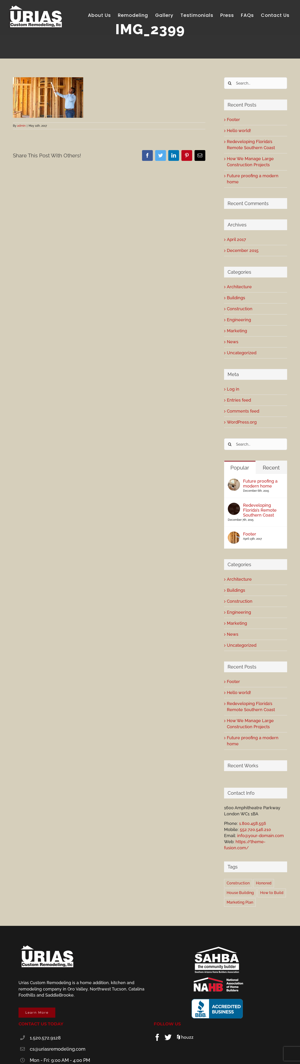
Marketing (237, 330)
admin (21, 125)
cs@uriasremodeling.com (57, 1049)
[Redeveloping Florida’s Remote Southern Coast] (234, 505)
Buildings (236, 297)
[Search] (230, 83)
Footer (233, 119)
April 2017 (236, 239)
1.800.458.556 (252, 823)
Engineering (239, 319)
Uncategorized (241, 352)
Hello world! (239, 130)
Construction (239, 308)
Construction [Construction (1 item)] (238, 883)
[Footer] (234, 534)
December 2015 (243, 250)
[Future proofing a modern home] (234, 481)
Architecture (239, 286)
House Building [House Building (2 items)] (240, 892)
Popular (239, 468)
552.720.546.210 (255, 829)
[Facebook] (157, 1037)
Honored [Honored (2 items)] (263, 883)
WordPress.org (242, 422)
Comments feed (243, 411)
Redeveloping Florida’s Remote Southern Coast (260, 510)
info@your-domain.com (260, 835)
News (232, 341)
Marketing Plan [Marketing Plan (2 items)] (240, 902)
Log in (233, 389)
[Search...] (255, 83)
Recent (271, 468)
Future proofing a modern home (260, 483)
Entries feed (239, 400)
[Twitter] (168, 1037)
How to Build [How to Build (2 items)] (271, 892)
